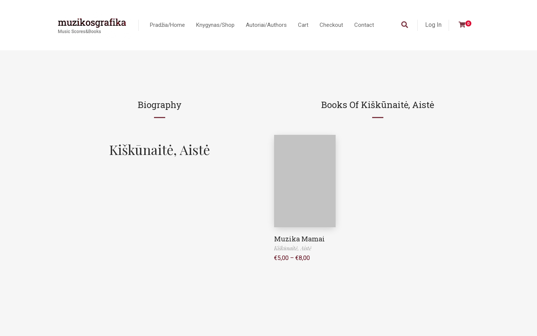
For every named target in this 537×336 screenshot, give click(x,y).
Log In (433, 24)
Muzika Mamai (299, 238)
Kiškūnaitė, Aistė (159, 149)
